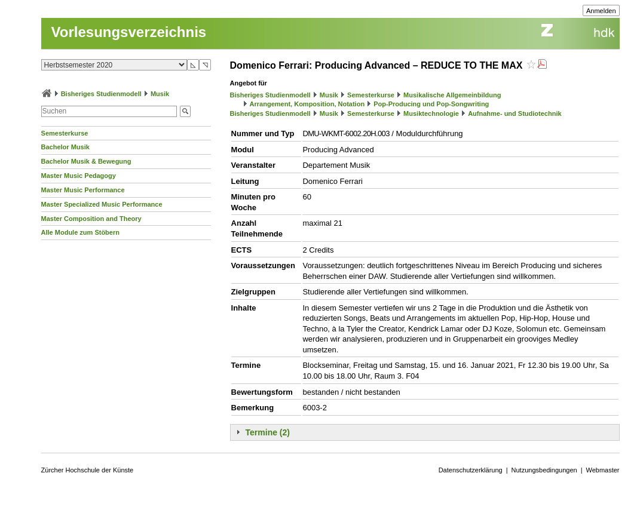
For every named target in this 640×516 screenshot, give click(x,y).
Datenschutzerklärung (471, 470)
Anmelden (601, 10)
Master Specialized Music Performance (102, 204)
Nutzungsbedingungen (544, 470)
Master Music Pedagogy (78, 175)
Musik (160, 93)
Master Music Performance (83, 190)
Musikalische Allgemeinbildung (452, 95)
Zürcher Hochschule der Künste (87, 470)
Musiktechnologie (431, 113)
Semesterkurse (64, 133)
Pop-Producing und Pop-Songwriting (431, 104)
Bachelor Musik (65, 146)
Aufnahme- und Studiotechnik (514, 113)
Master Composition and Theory (91, 218)
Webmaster (603, 470)
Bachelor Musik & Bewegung (86, 161)
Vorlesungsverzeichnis (129, 32)
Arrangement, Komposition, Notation (307, 104)
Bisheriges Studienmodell (101, 93)
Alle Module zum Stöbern (80, 232)
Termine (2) (268, 432)
